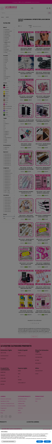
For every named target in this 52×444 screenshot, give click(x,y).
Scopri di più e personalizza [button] (8, 441)
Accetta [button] (47, 441)
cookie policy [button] (43, 435)
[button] (50, 432)
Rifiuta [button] (39, 441)
